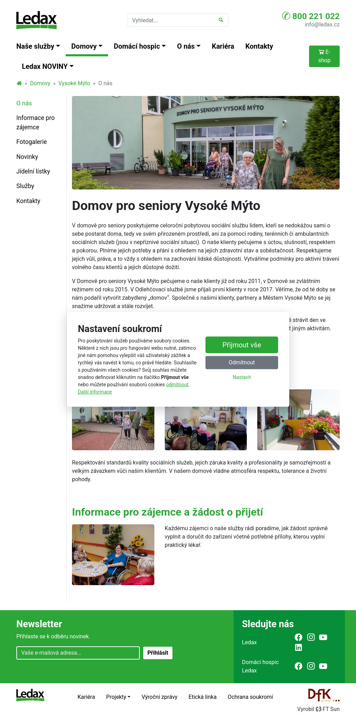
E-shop (324, 56)
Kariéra (223, 46)
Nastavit (242, 377)
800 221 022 (311, 16)
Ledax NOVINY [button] (45, 66)
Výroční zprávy (159, 697)
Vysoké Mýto (74, 83)
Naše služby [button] (35, 46)
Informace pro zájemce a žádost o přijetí (167, 512)
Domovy (40, 83)
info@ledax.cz (322, 24)
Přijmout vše (241, 345)
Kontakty (259, 46)
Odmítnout (242, 362)
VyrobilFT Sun (318, 709)
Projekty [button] (116, 697)
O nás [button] (186, 46)
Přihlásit (157, 652)
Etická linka (202, 697)
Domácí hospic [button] (137, 46)
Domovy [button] (84, 46)
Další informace (95, 392)
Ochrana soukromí (250, 697)
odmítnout (177, 384)
